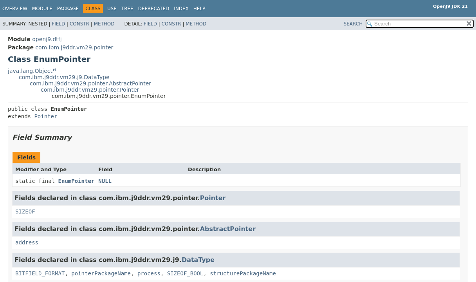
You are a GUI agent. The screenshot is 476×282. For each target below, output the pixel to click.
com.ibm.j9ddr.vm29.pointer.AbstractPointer (90, 83)
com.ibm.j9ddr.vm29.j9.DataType (64, 77)
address (26, 242)
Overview (14, 8)
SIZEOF (25, 211)
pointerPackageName (101, 273)
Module (42, 8)
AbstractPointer (228, 229)
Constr (79, 24)
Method (104, 24)
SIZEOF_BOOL (185, 273)
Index (181, 8)
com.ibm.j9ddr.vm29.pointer (74, 47)
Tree (127, 8)
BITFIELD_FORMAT (40, 273)
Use (112, 8)
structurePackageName (243, 273)
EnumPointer (76, 181)
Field (58, 24)
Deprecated (153, 8)
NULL (105, 181)
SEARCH (353, 24)
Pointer (45, 116)
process (148, 273)
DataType (198, 260)
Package (68, 8)
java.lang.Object (30, 71)
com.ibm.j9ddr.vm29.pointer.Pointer (90, 90)
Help (199, 8)
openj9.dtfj (46, 39)
